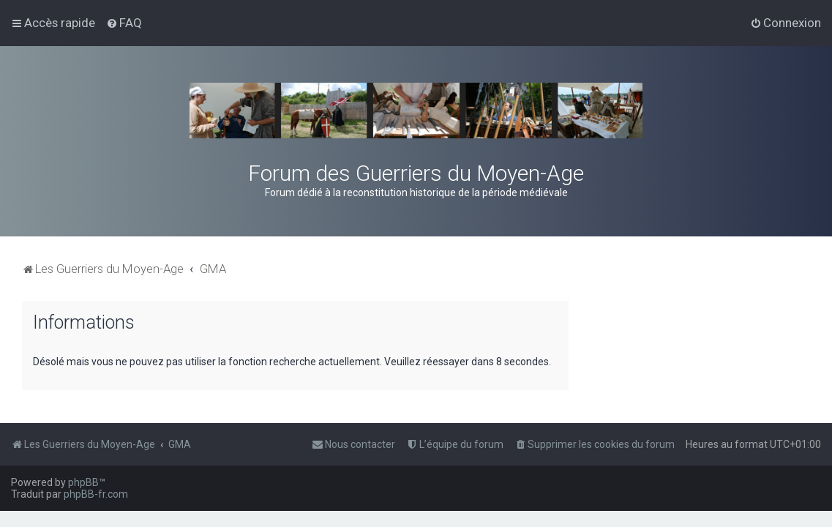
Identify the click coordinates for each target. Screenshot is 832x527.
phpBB (83, 482)
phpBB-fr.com (96, 494)
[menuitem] (124, 22)
